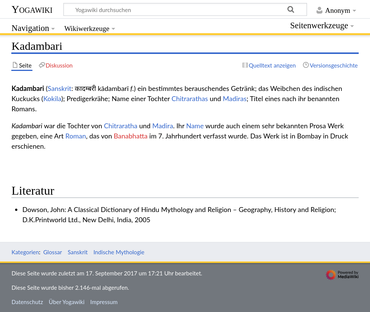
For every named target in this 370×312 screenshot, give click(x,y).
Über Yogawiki (66, 301)
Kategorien (25, 252)
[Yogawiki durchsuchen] (185, 9)
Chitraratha (120, 125)
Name (195, 125)
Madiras (235, 98)
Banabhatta (131, 136)
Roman (75, 136)
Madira (162, 125)
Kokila (52, 98)
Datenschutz (27, 301)
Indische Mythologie (119, 252)
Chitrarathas (190, 98)
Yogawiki (31, 9)
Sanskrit (59, 88)
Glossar (52, 252)
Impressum (104, 301)
